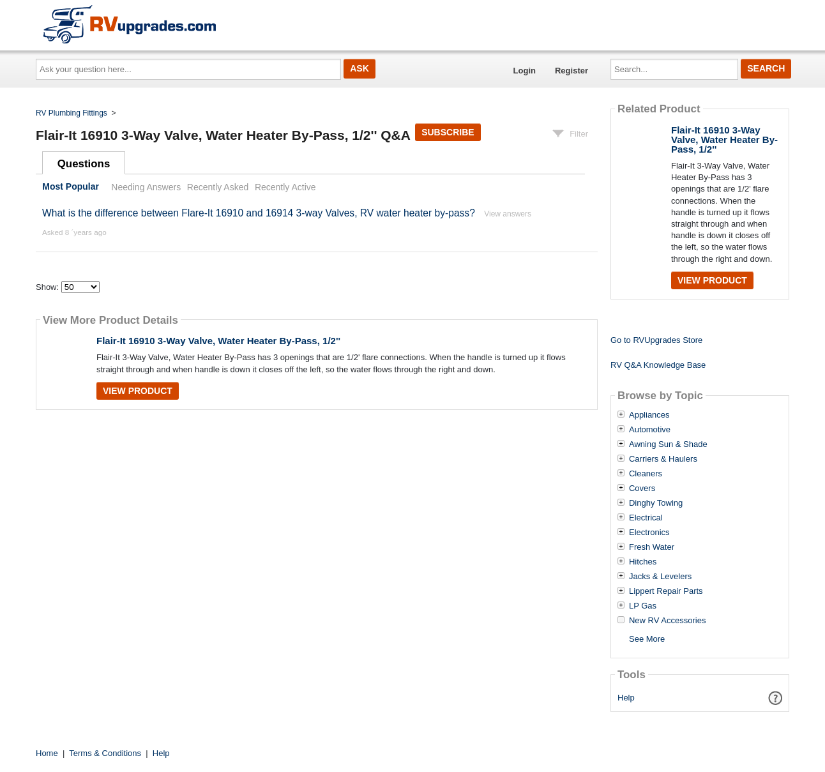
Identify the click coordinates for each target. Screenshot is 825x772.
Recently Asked (217, 187)
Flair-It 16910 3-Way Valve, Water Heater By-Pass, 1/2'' (218, 340)
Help (626, 697)
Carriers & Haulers (663, 459)
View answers (507, 213)
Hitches (642, 561)
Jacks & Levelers (660, 576)
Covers (642, 488)
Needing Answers (146, 187)
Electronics (649, 532)
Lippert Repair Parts (666, 591)
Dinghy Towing (656, 503)
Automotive (649, 429)
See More (647, 639)
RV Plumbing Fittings (71, 113)
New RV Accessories (667, 620)
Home (47, 753)
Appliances (649, 415)
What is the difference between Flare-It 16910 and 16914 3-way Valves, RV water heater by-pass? (260, 213)
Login (524, 70)
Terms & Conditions (105, 753)
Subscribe (447, 132)
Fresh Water (651, 547)
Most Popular (70, 187)
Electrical (646, 517)
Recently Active (285, 187)
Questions (83, 164)
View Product (137, 391)
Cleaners (645, 473)
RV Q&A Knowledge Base (658, 365)
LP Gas (642, 606)
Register (571, 70)
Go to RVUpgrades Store (656, 340)
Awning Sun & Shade (668, 444)
